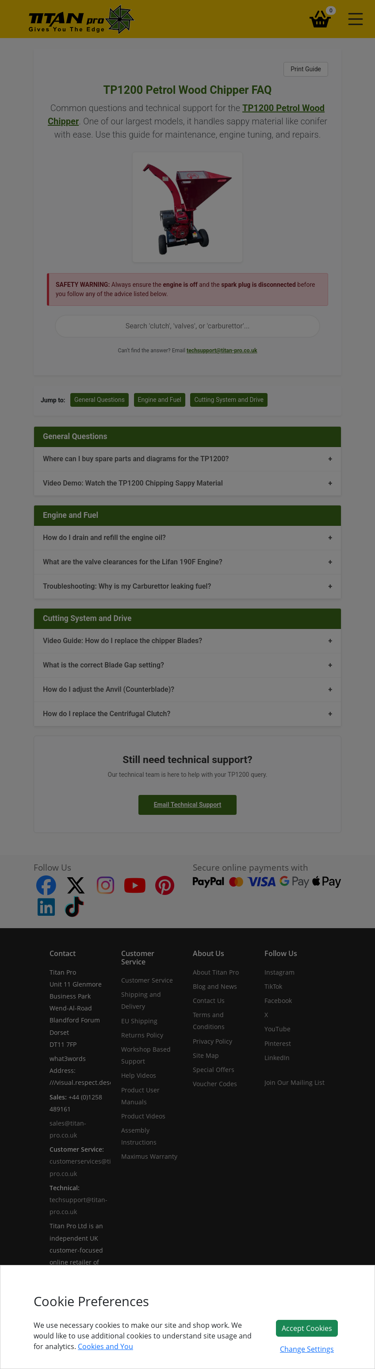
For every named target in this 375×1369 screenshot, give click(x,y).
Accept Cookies (307, 1328)
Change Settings (307, 1349)
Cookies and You (105, 1346)
